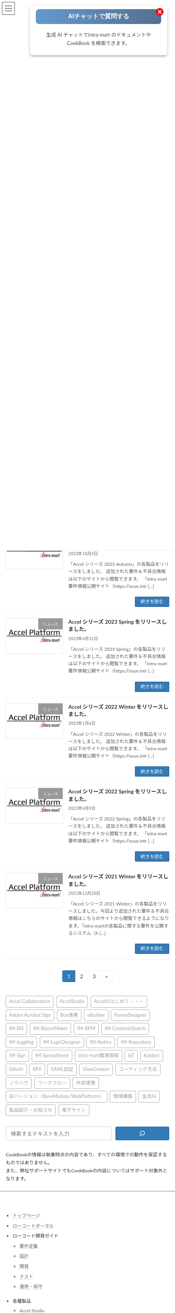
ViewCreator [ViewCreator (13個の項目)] (96, 1069)
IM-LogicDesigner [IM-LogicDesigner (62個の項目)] (62, 1042)
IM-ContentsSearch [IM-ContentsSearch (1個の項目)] (125, 1028)
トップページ (26, 1215)
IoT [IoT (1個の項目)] (131, 1055)
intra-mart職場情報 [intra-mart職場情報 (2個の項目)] (98, 1055)
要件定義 (28, 1246)
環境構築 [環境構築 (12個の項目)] (122, 1096)
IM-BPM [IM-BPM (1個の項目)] (86, 1028)
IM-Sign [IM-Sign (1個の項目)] (17, 1055)
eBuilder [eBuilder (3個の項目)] (96, 1015)
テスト (26, 1276)
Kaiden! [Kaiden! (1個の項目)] (152, 1055)
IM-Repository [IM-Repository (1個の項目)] (136, 1042)
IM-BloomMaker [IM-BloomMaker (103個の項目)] (50, 1028)
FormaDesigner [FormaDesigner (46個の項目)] (130, 1015)
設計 (24, 1256)
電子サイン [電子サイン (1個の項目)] (74, 1110)
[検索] (142, 1133)
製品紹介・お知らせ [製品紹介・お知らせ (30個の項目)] (30, 1110)
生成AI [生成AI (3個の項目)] (149, 1096)
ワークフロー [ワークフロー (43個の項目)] (52, 1083)
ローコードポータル (33, 1225)
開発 (24, 1266)
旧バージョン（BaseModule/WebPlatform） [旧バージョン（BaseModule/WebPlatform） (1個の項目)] (56, 1096)
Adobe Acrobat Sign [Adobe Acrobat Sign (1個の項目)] (30, 1015)
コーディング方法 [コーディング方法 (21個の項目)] (138, 1069)
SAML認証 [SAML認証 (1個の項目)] (62, 1069)
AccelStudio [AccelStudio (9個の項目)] (72, 1001)
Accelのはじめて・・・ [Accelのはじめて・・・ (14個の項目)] (119, 1001)
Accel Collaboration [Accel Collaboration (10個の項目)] (29, 1001)
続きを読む (152, 601)
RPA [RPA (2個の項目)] (36, 1069)
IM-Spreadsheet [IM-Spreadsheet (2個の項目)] (52, 1055)
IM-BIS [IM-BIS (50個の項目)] (16, 1028)
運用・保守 (30, 1286)
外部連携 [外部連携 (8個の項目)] (85, 1083)
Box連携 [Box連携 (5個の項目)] (69, 1015)
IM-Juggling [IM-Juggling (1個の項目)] (21, 1042)
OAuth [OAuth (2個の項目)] (16, 1069)
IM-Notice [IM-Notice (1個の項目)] (101, 1042)
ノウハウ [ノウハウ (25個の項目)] (18, 1083)
